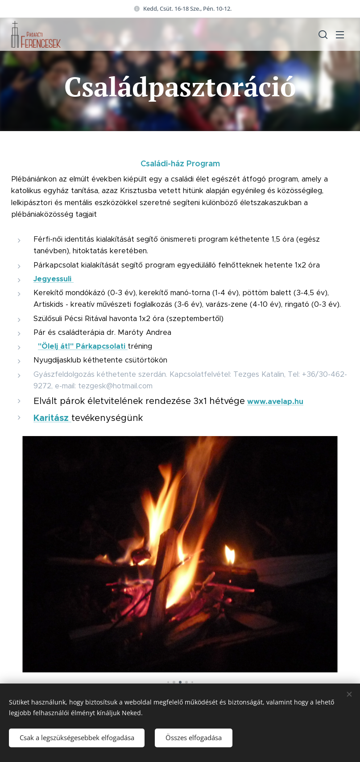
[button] (322, 34)
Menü (340, 34)
